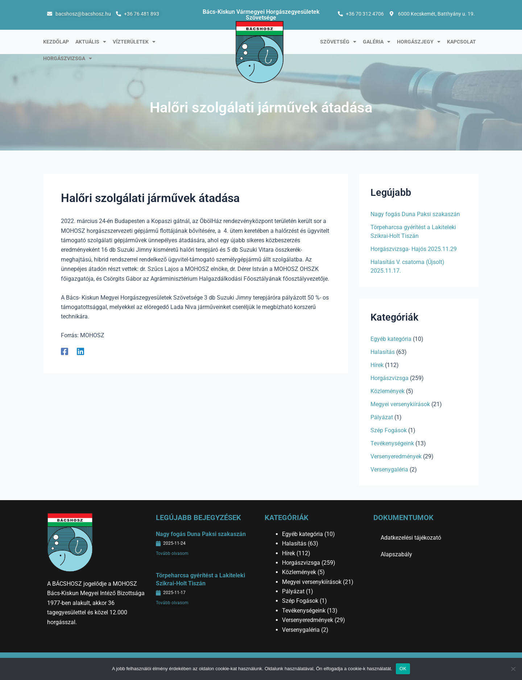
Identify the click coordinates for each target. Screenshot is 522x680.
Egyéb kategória (390, 338)
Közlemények (387, 391)
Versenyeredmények (396, 456)
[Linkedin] (80, 351)
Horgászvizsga (67, 58)
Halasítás (382, 352)
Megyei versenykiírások (400, 404)
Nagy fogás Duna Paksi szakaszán (415, 214)
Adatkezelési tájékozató (411, 537)
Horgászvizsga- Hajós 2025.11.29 (413, 249)
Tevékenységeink (392, 443)
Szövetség (338, 42)
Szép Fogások (388, 430)
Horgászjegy (418, 42)
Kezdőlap (56, 42)
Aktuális (90, 42)
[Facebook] (64, 351)
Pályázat (381, 417)
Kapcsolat (461, 42)
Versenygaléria (389, 469)
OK (402, 668)
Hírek (377, 365)
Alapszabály (396, 554)
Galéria (376, 42)
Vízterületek (134, 42)
